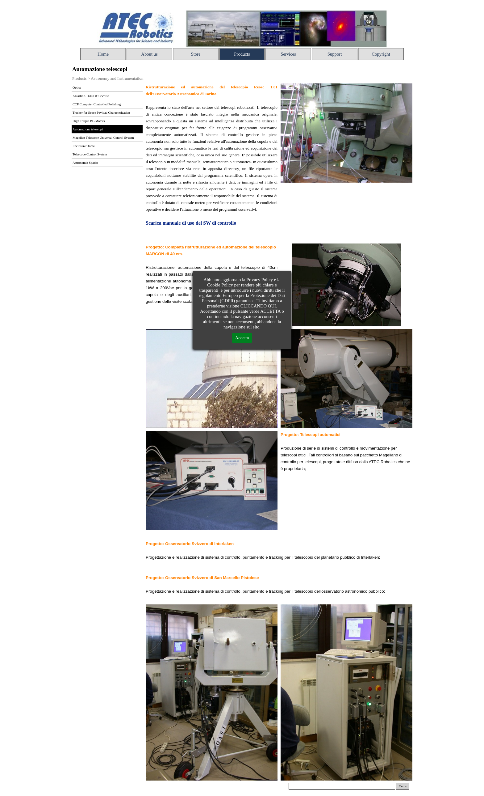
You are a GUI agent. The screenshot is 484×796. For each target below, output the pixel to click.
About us (149, 54)
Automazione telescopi (88, 129)
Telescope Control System (90, 154)
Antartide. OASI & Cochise (91, 96)
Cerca (403, 786)
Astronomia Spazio (85, 162)
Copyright (381, 54)
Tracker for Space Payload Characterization (101, 112)
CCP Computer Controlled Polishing (97, 104)
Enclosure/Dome (84, 146)
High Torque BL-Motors (89, 121)
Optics (77, 87)
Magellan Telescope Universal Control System (103, 137)
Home (103, 54)
